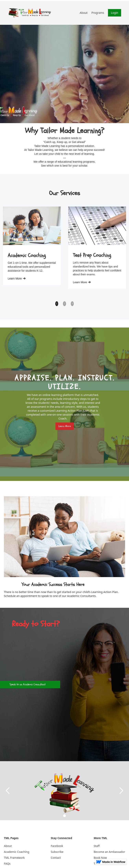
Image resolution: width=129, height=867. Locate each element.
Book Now (100, 858)
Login (114, 13)
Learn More (64, 426)
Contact (56, 858)
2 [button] (64, 304)
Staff (97, 846)
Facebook (57, 846)
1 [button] (56, 304)
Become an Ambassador (109, 852)
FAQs (7, 863)
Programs (97, 13)
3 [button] (72, 304)
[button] (8, 790)
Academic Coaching (16, 852)
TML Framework (14, 858)
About (84, 13)
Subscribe (57, 852)
